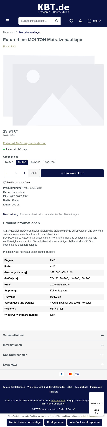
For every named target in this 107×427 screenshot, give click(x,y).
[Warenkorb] (94, 21)
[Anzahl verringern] (8, 173)
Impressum (96, 387)
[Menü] (7, 20)
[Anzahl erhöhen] (24, 173)
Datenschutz (81, 387)
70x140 (9, 162)
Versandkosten (58, 400)
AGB (69, 387)
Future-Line (9, 46)
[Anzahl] (16, 173)
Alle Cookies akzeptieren (85, 422)
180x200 (49, 162)
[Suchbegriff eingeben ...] (35, 21)
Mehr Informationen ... (90, 416)
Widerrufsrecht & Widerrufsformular (46, 387)
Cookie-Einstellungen (14, 387)
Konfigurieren (55, 422)
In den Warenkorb (72, 173)
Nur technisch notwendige (25, 422)
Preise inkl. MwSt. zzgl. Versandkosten (24, 143)
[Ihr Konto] (80, 21)
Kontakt (53, 391)
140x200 (35, 162)
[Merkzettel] (71, 21)
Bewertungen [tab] (71, 214)
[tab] (10, 215)
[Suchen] (56, 21)
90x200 (22, 162)
